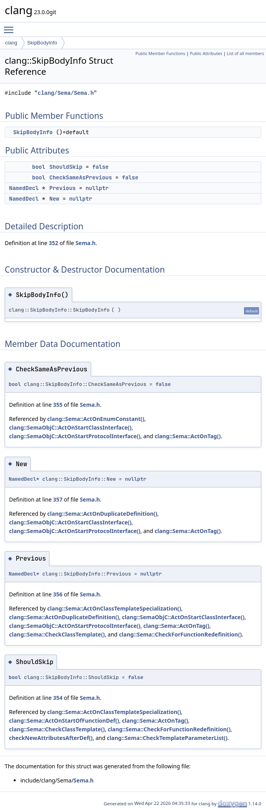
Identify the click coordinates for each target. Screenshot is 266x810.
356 (57, 594)
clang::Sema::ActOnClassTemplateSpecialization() (114, 608)
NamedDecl (24, 188)
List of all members (245, 53)
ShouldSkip (65, 166)
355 (57, 404)
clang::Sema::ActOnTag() (187, 436)
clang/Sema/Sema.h (66, 93)
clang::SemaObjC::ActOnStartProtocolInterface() (74, 436)
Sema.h (85, 243)
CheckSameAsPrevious (80, 177)
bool (39, 166)
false (100, 166)
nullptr (97, 188)
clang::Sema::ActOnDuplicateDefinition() (102, 513)
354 (57, 697)
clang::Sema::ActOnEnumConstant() (95, 419)
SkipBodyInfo (42, 43)
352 (53, 243)
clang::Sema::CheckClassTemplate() (57, 634)
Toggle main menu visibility (10, 26)
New (54, 198)
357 (57, 499)
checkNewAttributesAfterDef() (51, 738)
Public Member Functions (160, 53)
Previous (62, 188)
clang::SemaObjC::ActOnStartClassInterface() (70, 427)
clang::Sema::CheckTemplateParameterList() (167, 738)
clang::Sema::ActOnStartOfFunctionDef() (64, 720)
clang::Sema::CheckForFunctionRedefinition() (180, 634)
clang (11, 43)
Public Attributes (206, 53)
